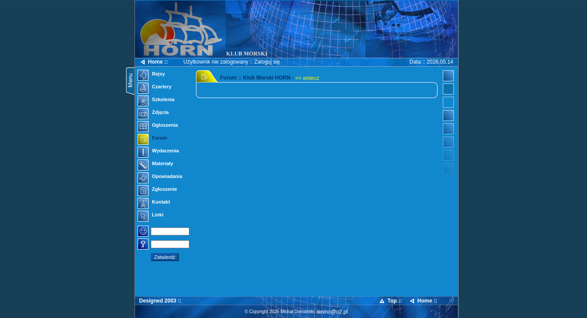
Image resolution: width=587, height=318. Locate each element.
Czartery (155, 87)
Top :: (390, 301)
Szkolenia (156, 100)
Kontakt (154, 202)
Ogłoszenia (158, 125)
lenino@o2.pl (332, 312)
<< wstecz (307, 78)
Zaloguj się (267, 62)
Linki (151, 215)
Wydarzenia (158, 151)
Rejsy (151, 74)
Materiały (155, 164)
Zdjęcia (153, 113)
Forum (152, 138)
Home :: (153, 62)
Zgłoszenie (157, 189)
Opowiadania (160, 177)
